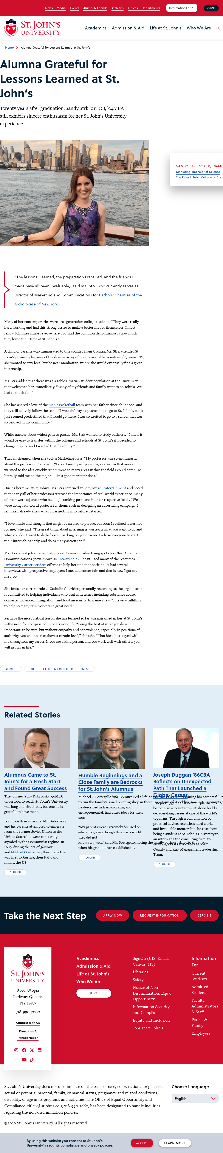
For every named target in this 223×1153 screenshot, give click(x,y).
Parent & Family (199, 1029)
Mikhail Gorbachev (26, 858)
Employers (201, 1040)
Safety (138, 986)
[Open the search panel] (217, 32)
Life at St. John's (165, 28)
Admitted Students (200, 996)
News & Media (55, 8)
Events (74, 8)
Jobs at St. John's (148, 1034)
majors (84, 357)
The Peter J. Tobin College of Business (59, 669)
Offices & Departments (144, 8)
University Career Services (25, 564)
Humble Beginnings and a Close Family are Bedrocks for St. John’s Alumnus (110, 788)
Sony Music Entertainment (105, 488)
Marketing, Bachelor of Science (198, 171)
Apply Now (112, 922)
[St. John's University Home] (32, 28)
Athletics (117, 8)
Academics (96, 28)
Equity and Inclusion (151, 1027)
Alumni (11, 669)
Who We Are (199, 28)
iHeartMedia (67, 558)
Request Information (160, 922)
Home (9, 47)
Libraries (140, 978)
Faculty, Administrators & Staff (205, 1012)
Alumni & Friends (95, 8)
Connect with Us (28, 1029)
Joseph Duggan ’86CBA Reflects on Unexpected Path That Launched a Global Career (182, 791)
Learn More (175, 1143)
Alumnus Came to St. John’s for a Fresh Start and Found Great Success (35, 787)
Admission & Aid (128, 28)
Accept (142, 1143)
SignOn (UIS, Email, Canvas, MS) (151, 968)
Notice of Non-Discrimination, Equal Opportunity (152, 999)
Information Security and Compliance (151, 1016)
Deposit (204, 922)
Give (211, 8)
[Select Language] (195, 1105)
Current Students (200, 982)
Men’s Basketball (62, 404)
